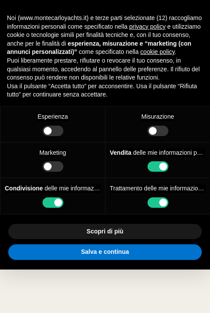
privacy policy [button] (147, 26)
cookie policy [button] (157, 51)
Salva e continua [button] (105, 251)
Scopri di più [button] (105, 231)
